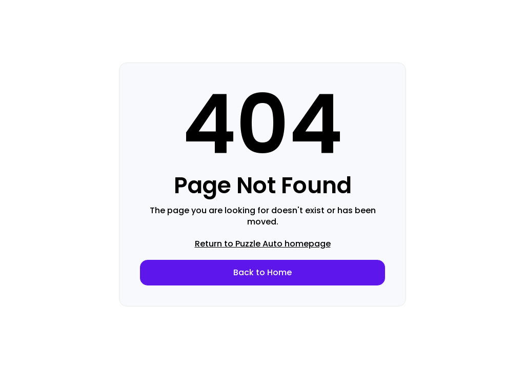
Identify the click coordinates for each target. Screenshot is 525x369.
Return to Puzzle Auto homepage (263, 244)
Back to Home (262, 272)
